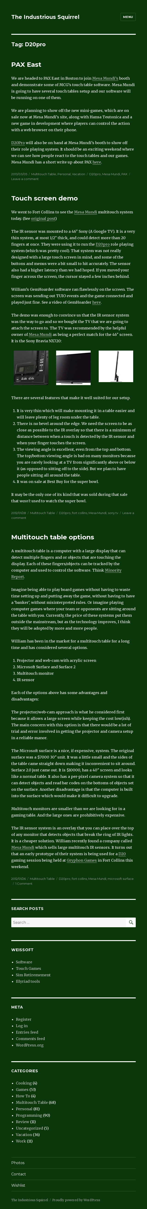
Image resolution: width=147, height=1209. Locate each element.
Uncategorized (29, 1128)
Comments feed (30, 1038)
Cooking (24, 1083)
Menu (128, 17)
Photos (17, 1163)
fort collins (79, 513)
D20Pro (18, 142)
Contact (18, 1174)
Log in (22, 1025)
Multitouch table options (52, 537)
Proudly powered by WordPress (76, 1200)
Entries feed (27, 1032)
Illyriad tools (28, 981)
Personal (64, 174)
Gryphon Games (82, 860)
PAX (124, 174)
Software (24, 962)
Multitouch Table (43, 174)
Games (22, 1089)
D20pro (95, 174)
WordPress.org (29, 1045)
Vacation (78, 174)
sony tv (113, 513)
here (96, 162)
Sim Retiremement (33, 975)
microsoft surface (121, 879)
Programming (29, 1115)
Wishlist (18, 1185)
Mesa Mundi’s (105, 78)
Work (21, 1141)
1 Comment (23, 883)
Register (24, 1019)
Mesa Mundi (111, 174)
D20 (122, 854)
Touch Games (28, 968)
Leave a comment (25, 179)
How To (23, 1096)
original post (43, 218)
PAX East (26, 64)
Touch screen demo (44, 198)
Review (22, 1121)
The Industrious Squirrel (45, 17)
